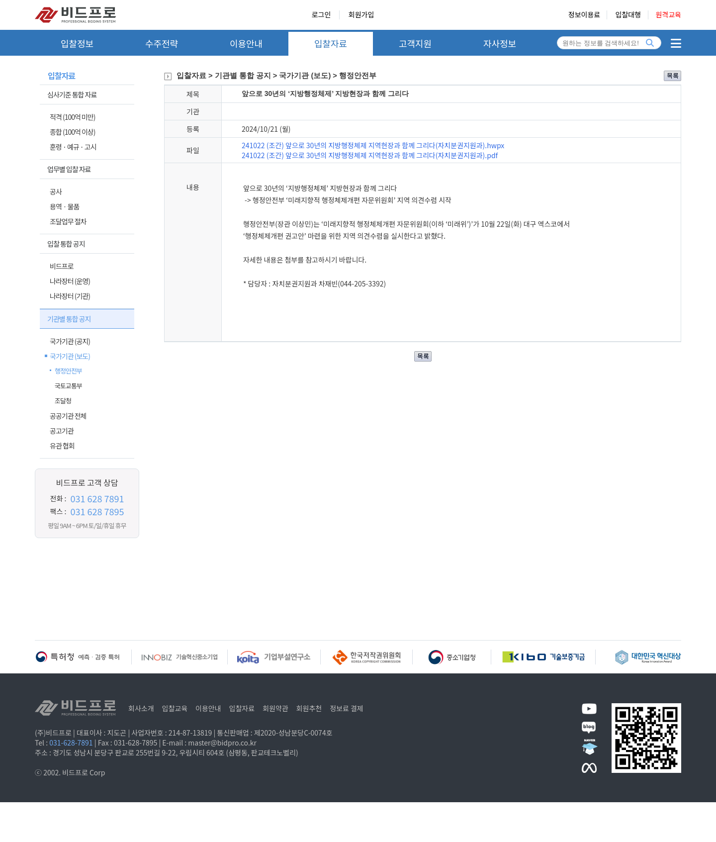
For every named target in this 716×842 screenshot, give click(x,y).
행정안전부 (68, 370)
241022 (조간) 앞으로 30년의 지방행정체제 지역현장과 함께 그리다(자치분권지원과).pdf (370, 155)
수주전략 (161, 43)
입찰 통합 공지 (66, 244)
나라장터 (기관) (70, 296)
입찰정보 (77, 43)
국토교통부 (68, 385)
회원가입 (361, 14)
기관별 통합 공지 (68, 319)
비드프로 (62, 266)
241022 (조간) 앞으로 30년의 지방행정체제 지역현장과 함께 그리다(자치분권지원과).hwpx (373, 145)
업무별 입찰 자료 (68, 169)
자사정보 (499, 43)
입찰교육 (175, 708)
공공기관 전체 (68, 416)
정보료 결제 (346, 708)
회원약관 (275, 708)
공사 (56, 191)
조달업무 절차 (68, 221)
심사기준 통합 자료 (71, 94)
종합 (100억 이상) (72, 132)
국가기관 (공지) (70, 341)
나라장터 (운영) (70, 281)
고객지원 (415, 43)
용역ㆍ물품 (64, 206)
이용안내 (246, 43)
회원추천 (309, 708)
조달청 (63, 400)
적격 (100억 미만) (72, 117)
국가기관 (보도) (70, 356)
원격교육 (668, 14)
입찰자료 (330, 43)
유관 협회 (62, 446)
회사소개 (141, 708)
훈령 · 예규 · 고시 (73, 147)
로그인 (321, 14)
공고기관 (62, 431)
